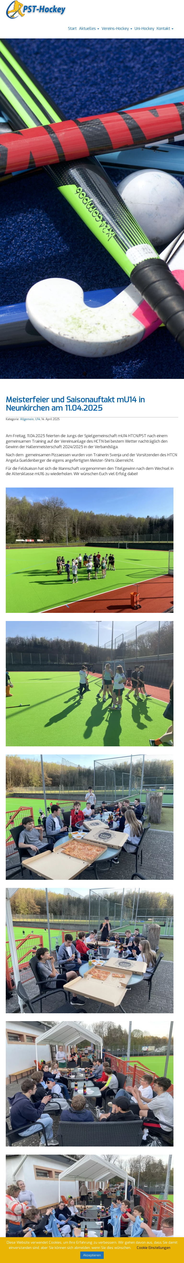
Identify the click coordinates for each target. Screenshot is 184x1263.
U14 (37, 419)
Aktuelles (89, 28)
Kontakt (165, 28)
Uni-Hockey (144, 28)
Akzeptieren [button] (92, 1255)
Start (72, 28)
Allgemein (27, 419)
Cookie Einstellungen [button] (153, 1247)
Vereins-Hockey (117, 28)
